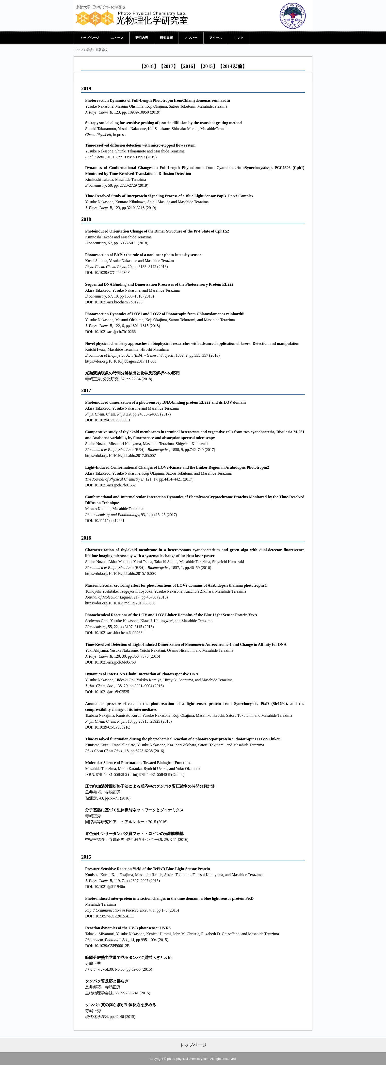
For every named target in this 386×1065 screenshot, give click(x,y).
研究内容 (141, 38)
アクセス (215, 38)
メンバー (191, 38)
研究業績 (166, 38)
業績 (89, 50)
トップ (78, 50)
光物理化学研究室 (132, 18)
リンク (238, 38)
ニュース (117, 38)
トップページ (89, 38)
